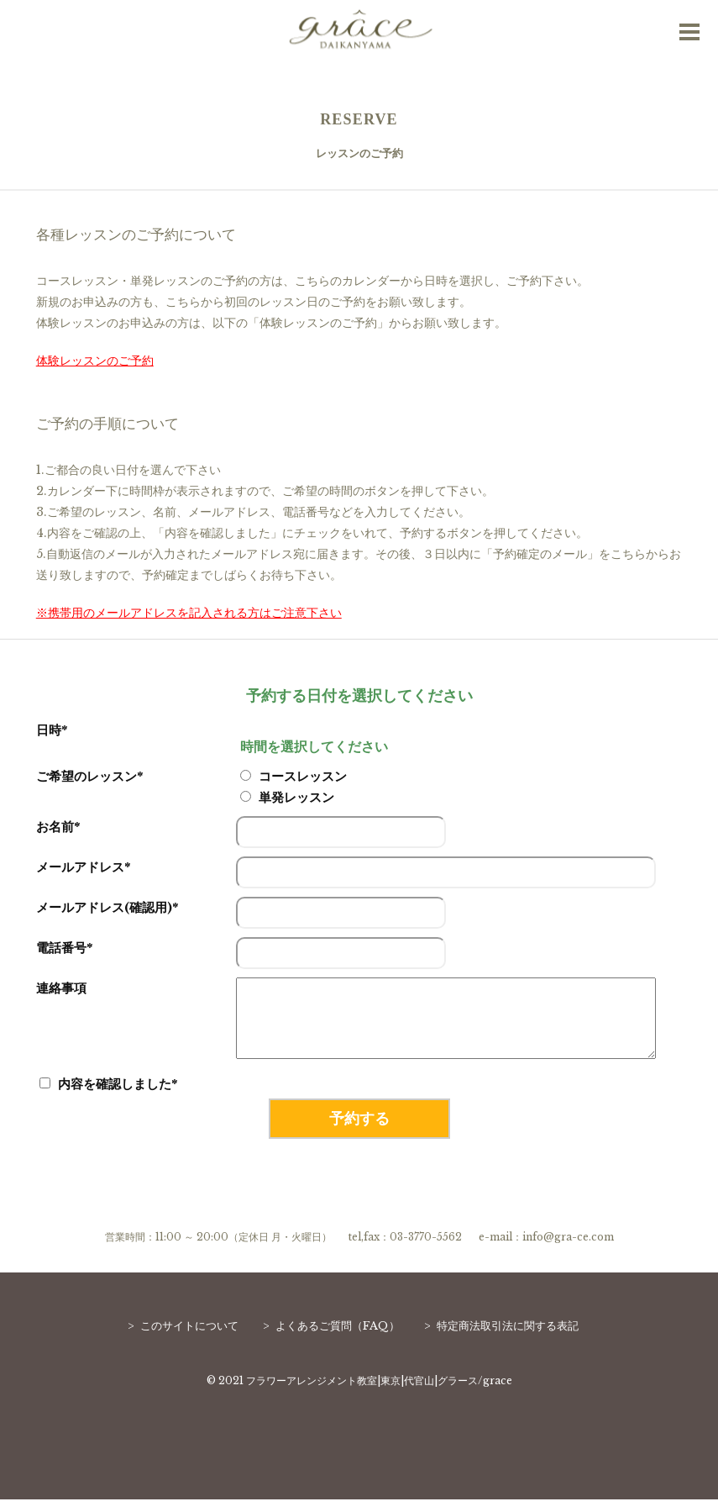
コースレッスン (293, 776)
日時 (51, 730)
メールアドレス (83, 867)
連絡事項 (61, 988)
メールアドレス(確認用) (107, 907)
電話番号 (64, 948)
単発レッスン (287, 797)
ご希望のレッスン (89, 776)
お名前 (58, 827)
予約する (359, 1131)
